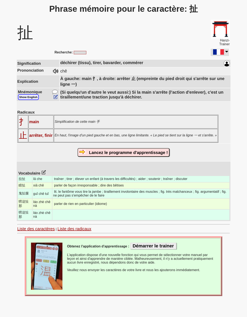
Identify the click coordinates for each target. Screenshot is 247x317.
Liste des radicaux (74, 228)
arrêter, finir (41, 135)
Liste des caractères (36, 228)
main (34, 121)
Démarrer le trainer (153, 245)
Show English (28, 97)
